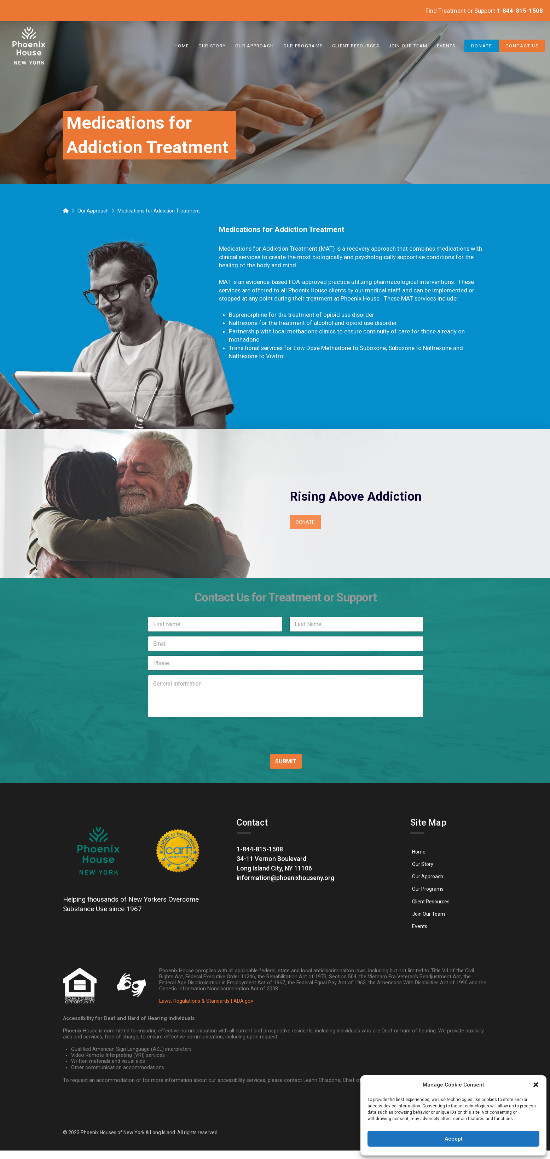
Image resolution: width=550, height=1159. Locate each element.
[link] (29, 46)
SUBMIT (285, 761)
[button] (535, 1084)
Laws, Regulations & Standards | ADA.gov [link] (206, 1001)
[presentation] (189, 743)
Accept (454, 1139)
